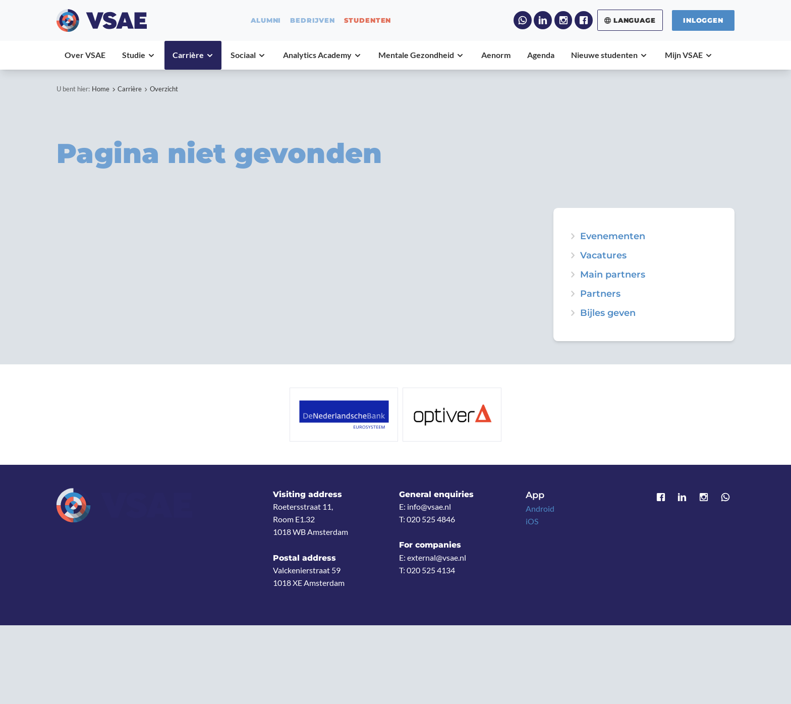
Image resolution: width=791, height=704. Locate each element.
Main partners (612, 274)
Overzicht (164, 89)
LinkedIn (543, 20)
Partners (600, 294)
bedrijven (312, 20)
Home (100, 89)
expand (573, 236)
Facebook (584, 20)
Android (540, 508)
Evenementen (612, 236)
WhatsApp (523, 20)
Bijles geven (608, 313)
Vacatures (603, 255)
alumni (266, 20)
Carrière (130, 89)
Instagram (563, 20)
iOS (532, 521)
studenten (367, 20)
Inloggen (703, 20)
